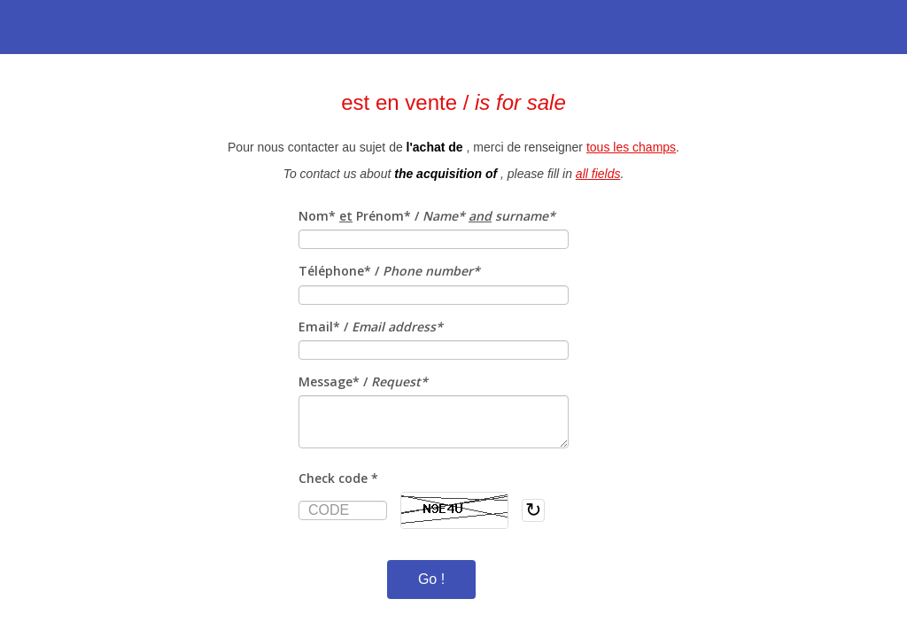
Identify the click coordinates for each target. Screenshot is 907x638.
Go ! (431, 579)
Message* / (363, 381)
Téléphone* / (389, 270)
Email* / (370, 326)
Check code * (338, 478)
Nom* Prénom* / (426, 215)
